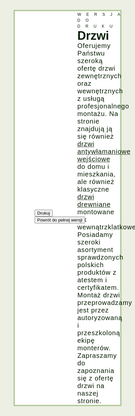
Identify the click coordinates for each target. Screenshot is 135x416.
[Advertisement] (41, 109)
